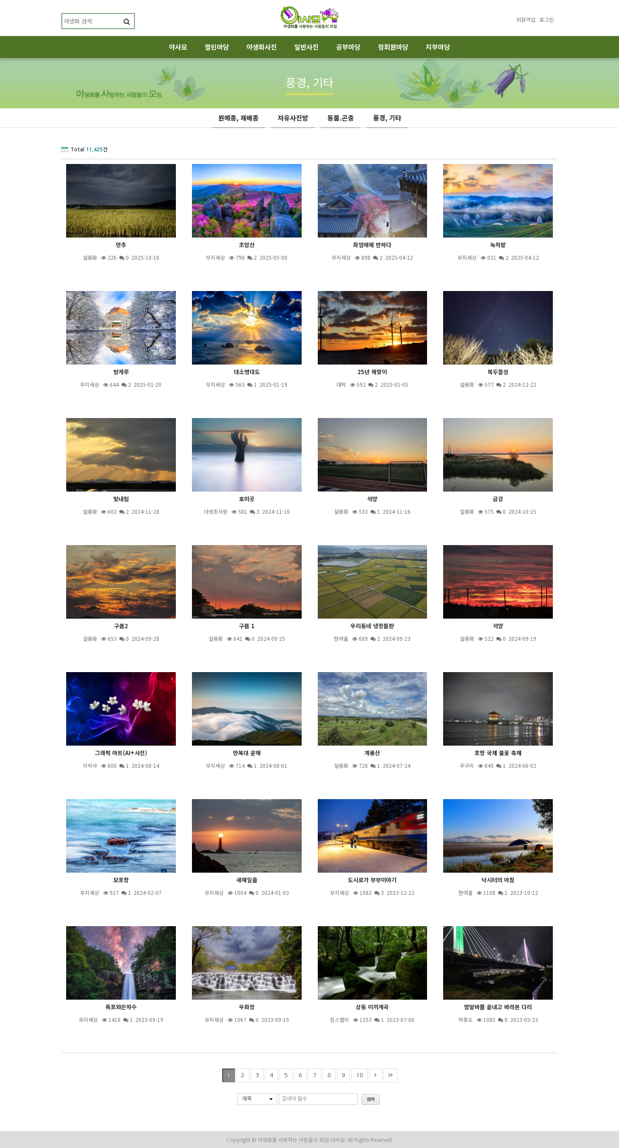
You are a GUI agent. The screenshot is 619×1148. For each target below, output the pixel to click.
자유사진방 (293, 117)
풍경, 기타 (387, 117)
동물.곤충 (340, 117)
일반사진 (306, 46)
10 (359, 1075)
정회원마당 (393, 46)
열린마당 (217, 46)
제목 (247, 1098)
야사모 (178, 46)
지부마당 (438, 46)
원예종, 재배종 (238, 117)
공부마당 (348, 46)
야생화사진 (261, 46)
